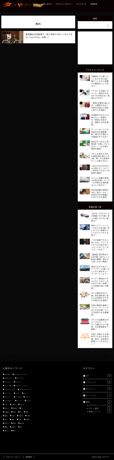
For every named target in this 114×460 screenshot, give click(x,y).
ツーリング (98, 395)
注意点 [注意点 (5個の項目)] (28, 419)
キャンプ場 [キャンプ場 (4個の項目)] (8, 386)
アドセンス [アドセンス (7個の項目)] (8, 382)
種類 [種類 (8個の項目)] (6, 427)
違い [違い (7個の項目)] (21, 427)
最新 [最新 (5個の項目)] (13, 419)
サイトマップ (81, 4)
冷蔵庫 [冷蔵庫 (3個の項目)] (7, 412)
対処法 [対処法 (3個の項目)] (21, 416)
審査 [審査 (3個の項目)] (6, 416)
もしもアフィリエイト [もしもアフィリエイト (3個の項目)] (20, 374)
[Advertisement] (96, 47)
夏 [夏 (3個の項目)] (20, 412)
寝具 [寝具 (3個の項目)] (27, 412)
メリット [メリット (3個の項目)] (19, 401)
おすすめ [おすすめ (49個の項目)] (7, 374)
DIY (98, 375)
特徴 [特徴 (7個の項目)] (14, 423)
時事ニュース (100, 411)
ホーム (35, 4)
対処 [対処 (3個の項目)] (13, 416)
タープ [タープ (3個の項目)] (17, 393)
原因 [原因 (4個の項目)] (14, 412)
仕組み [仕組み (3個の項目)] (14, 404)
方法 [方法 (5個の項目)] (6, 419)
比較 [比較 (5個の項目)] (20, 419)
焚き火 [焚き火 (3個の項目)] (7, 423)
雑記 (98, 401)
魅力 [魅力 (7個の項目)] (14, 431)
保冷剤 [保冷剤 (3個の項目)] (15, 408)
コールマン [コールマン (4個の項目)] (8, 393)
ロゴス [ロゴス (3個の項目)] (28, 401)
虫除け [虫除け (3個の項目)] (14, 427)
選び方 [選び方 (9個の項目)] (7, 431)
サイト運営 (100, 408)
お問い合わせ (47, 4)
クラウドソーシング (100, 405)
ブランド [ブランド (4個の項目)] (27, 397)
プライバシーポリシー (64, 4)
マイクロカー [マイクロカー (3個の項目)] (8, 401)
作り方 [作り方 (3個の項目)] (22, 404)
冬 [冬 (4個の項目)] (22, 408)
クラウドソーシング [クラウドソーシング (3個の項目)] (21, 386)
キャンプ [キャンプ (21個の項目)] (18, 382)
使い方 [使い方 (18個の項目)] (7, 408)
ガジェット (98, 388)
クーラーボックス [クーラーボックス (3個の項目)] (24, 389)
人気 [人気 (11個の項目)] (6, 404)
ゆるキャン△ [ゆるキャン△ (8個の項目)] (8, 378)
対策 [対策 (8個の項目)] (28, 416)
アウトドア (98, 382)
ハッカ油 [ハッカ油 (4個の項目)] (18, 397)
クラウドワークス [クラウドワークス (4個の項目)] (10, 389)
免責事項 (93, 4)
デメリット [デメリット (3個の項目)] (8, 397)
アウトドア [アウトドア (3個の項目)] (20, 378)
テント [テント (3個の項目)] (26, 393)
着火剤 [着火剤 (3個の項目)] (22, 423)
